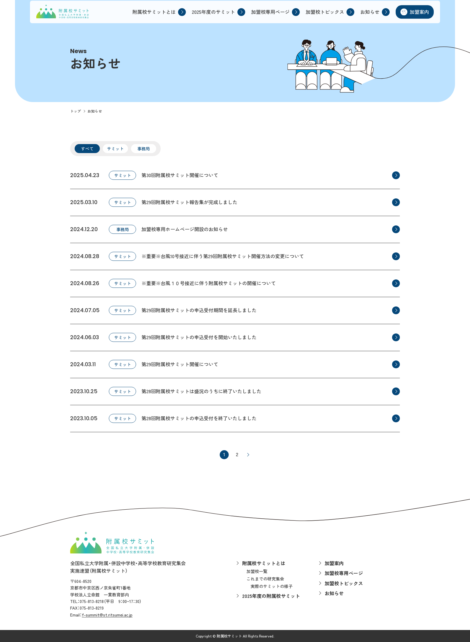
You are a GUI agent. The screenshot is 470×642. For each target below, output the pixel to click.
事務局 (143, 149)
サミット (115, 149)
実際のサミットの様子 (272, 586)
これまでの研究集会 (265, 579)
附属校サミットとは (151, 17)
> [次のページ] (247, 454)
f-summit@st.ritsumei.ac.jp (107, 615)
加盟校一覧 (256, 571)
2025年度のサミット (210, 17)
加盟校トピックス (322, 17)
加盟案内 (416, 17)
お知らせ (367, 17)
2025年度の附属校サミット (271, 595)
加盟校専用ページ (267, 17)
